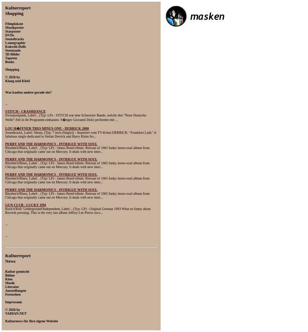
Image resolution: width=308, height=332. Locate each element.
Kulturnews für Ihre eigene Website (31, 321)
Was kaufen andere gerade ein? (28, 92)
